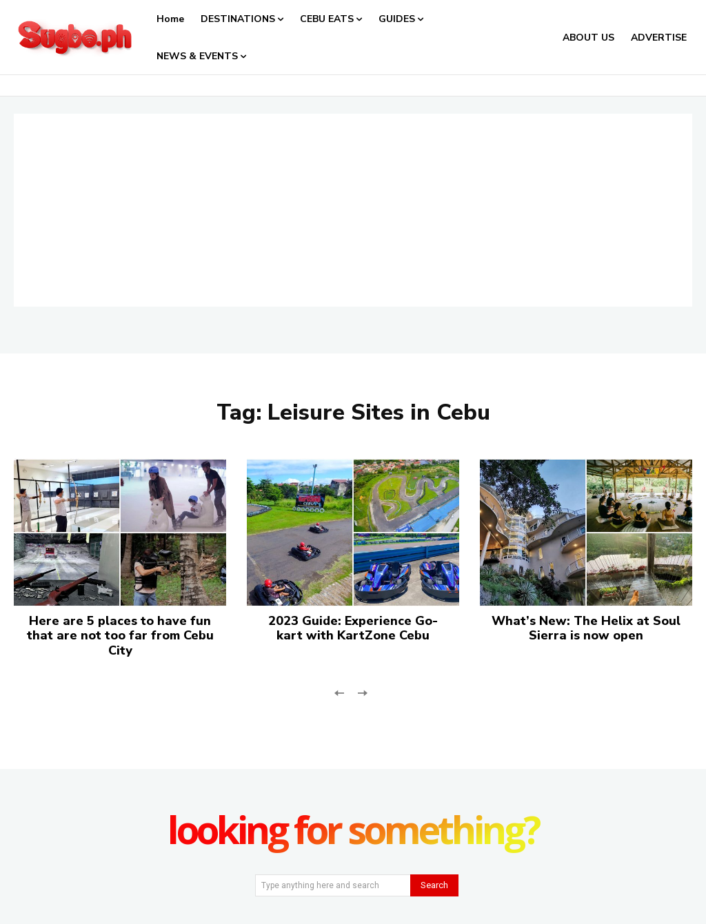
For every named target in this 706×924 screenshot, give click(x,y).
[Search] (434, 885)
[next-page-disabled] (361, 691)
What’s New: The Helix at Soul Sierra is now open (586, 628)
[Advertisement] (353, 210)
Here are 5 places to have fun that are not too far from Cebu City (120, 636)
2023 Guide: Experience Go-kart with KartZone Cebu (353, 628)
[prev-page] (339, 691)
